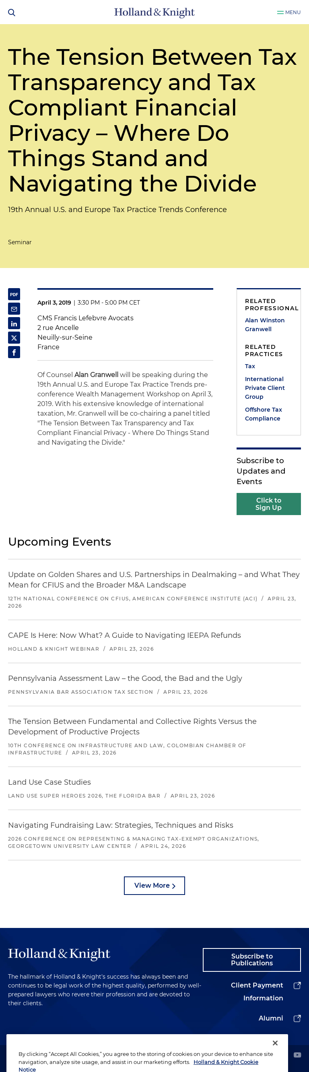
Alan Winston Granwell (265, 325)
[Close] (275, 1051)
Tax (250, 366)
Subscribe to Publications (252, 959)
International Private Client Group (265, 387)
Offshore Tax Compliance (263, 414)
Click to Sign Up (268, 504)
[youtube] (297, 1055)
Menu (293, 12)
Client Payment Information (257, 991)
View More (152, 885)
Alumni (271, 1018)
